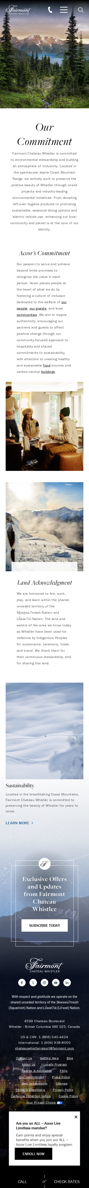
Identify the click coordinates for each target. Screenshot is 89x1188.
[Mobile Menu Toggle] (64, 10)
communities (27, 314)
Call (22, 1181)
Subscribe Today (44, 925)
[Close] (75, 1117)
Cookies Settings (44, 1103)
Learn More (20, 823)
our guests (38, 308)
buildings (48, 371)
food (46, 365)
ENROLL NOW (33, 1153)
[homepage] (21, 10)
